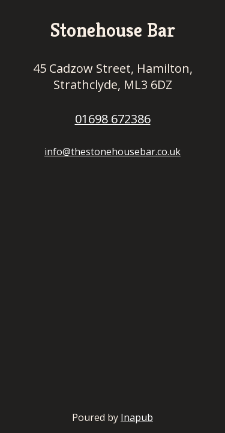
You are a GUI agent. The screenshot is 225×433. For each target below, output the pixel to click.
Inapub (137, 417)
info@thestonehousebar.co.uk (112, 151)
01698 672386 (113, 119)
